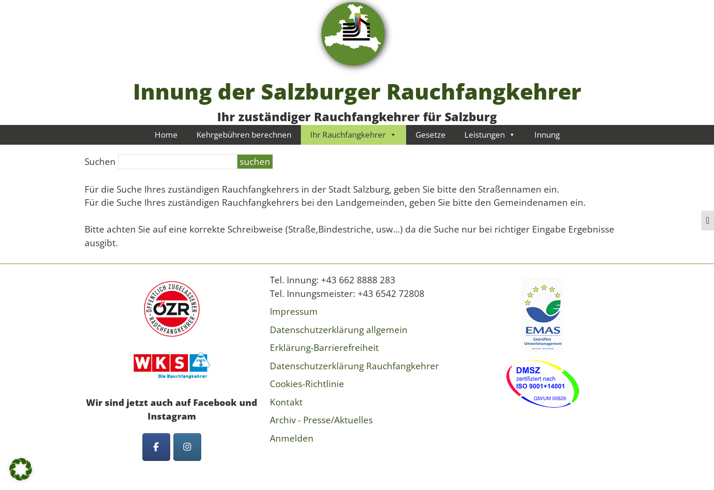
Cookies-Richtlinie (307, 384)
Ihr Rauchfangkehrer (353, 134)
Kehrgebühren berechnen (243, 134)
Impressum (294, 311)
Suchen (100, 162)
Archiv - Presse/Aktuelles (321, 420)
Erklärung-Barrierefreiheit (324, 348)
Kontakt (286, 402)
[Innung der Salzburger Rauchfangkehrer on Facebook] (156, 447)
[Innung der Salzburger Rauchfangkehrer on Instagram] (187, 447)
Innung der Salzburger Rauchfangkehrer (357, 91)
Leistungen (490, 134)
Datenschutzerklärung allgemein (339, 330)
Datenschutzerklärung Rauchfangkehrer (354, 366)
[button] (20, 469)
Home (166, 134)
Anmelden (292, 438)
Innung (547, 134)
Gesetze (431, 134)
